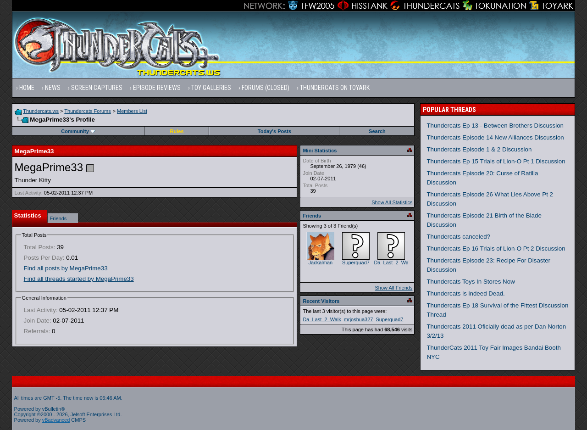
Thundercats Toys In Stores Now (470, 281)
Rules (177, 131)
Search (377, 131)
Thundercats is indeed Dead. (465, 293)
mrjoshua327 (358, 319)
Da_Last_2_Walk (393, 262)
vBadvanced (56, 420)
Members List (132, 111)
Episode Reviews (157, 87)
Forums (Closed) (265, 87)
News (53, 87)
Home (26, 87)
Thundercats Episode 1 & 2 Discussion (479, 149)
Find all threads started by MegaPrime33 (79, 278)
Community (78, 131)
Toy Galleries (211, 87)
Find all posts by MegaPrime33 (66, 268)
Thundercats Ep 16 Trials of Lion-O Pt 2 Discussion (495, 248)
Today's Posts (274, 131)
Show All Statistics (391, 202)
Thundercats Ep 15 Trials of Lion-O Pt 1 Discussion (495, 161)
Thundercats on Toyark (335, 87)
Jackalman (321, 262)
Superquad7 (356, 262)
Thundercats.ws (41, 111)
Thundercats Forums (87, 111)
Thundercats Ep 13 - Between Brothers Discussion (495, 125)
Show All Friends (393, 287)
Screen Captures (96, 87)
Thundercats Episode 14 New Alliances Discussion (495, 137)
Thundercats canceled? (458, 236)
